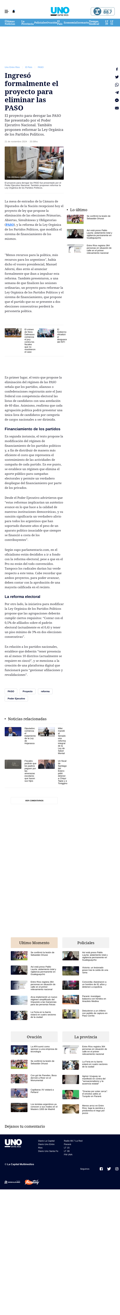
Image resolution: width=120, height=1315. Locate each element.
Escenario (82, 22)
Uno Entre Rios (12, 67)
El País (59, 22)
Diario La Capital (46, 1141)
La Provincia (27, 22)
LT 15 (111, 22)
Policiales (40, 22)
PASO (41, 67)
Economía (70, 22)
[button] (6, 11)
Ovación (52, 22)
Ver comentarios (34, 801)
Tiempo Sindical (94, 22)
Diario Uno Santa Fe (48, 1151)
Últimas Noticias (10, 22)
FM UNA (68, 1154)
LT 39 (106, 22)
